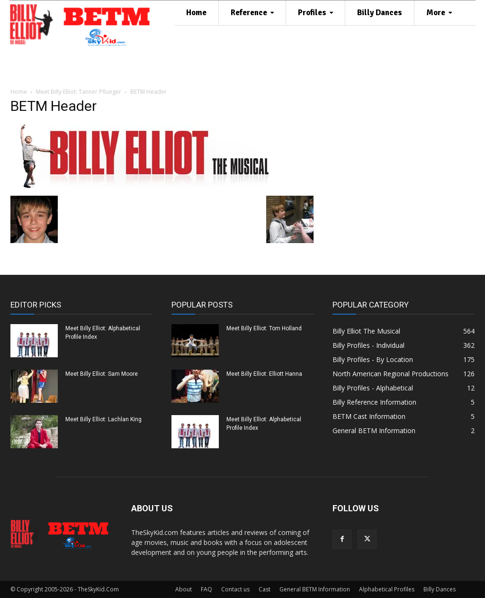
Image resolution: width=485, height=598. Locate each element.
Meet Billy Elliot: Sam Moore (101, 374)
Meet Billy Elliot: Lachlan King (103, 419)
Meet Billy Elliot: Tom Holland (264, 328)
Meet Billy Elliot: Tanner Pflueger (78, 92)
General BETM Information (314, 589)
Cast (264, 589)
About (183, 589)
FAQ (206, 589)
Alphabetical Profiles (386, 589)
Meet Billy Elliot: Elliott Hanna (264, 374)
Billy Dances (439, 589)
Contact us (235, 589)
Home (18, 92)
